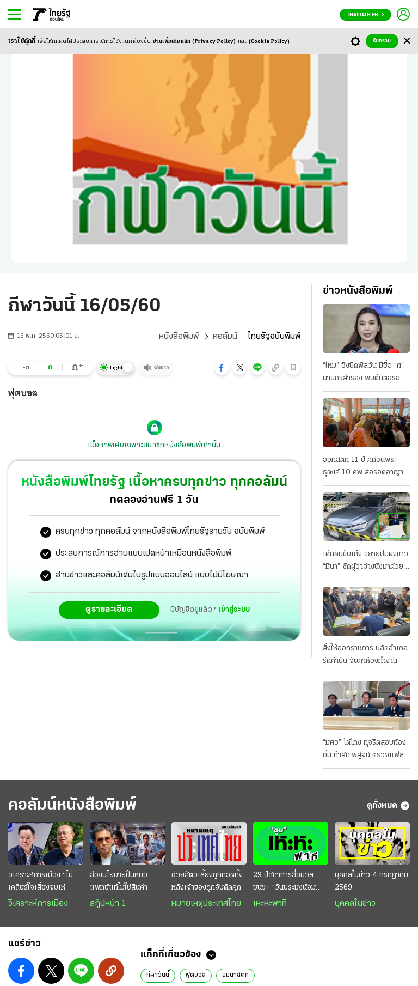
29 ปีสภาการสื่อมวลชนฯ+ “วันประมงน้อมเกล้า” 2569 (284, 882)
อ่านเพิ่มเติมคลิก (194, 42)
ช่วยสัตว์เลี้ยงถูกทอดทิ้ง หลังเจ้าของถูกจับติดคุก (207, 881)
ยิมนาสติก (235, 975)
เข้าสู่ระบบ (234, 610)
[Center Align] (407, 41)
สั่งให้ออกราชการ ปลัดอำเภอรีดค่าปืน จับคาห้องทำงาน (365, 654)
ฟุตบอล (196, 975)
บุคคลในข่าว (355, 903)
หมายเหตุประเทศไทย (206, 903)
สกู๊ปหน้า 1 (108, 903)
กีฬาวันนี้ (157, 975)
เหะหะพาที (270, 903)
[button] (221, 368)
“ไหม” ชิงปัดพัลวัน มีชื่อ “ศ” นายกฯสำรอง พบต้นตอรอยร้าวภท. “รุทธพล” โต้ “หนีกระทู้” (363, 373)
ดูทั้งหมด (388, 806)
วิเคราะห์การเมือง (38, 903)
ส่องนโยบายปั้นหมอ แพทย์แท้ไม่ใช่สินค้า (118, 881)
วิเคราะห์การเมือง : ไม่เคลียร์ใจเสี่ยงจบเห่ (40, 881)
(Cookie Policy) (269, 42)
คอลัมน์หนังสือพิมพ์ (72, 805)
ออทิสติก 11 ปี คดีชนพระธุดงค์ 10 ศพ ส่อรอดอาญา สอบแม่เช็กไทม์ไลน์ (363, 467)
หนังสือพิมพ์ (179, 336)
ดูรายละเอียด (108, 609)
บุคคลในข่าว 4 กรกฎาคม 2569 (371, 881)
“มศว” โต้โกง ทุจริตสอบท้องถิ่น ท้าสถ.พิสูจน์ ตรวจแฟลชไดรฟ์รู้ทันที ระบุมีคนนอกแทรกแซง (365, 750)
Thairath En (365, 15)
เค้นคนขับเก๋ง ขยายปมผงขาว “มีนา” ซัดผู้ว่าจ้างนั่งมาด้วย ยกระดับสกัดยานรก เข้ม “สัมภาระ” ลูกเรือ (365, 561)
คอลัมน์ (225, 336)
